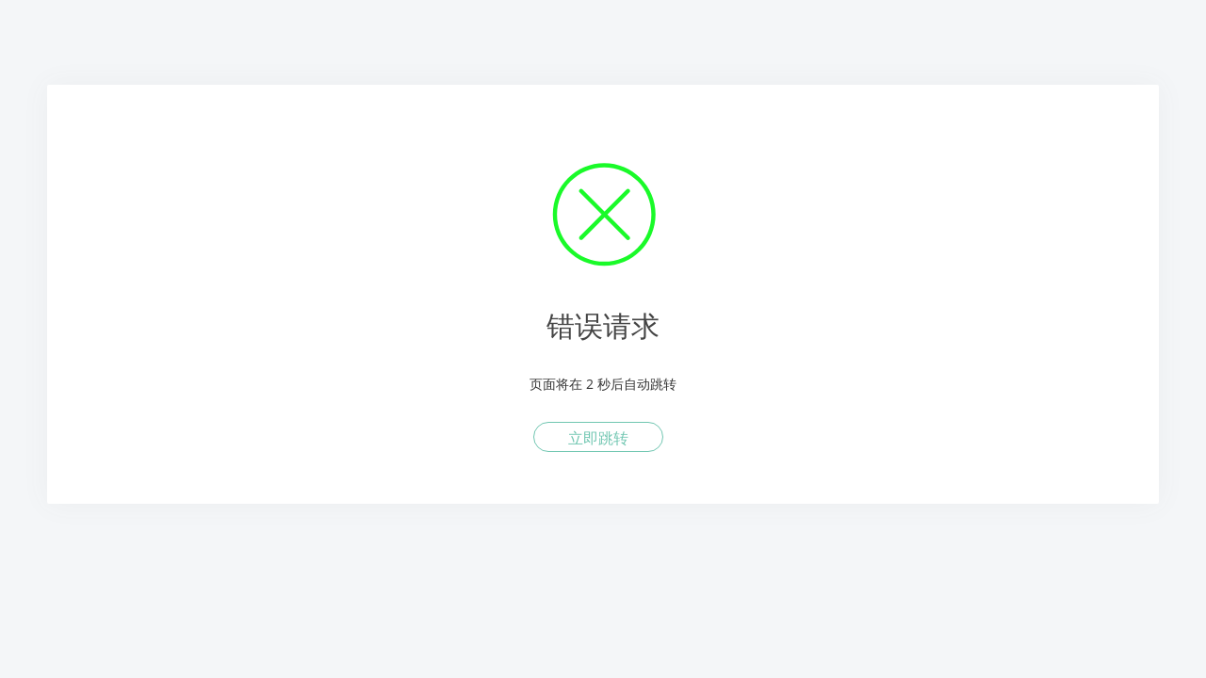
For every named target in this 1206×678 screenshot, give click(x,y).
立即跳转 (598, 438)
